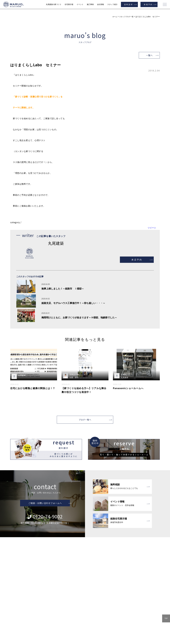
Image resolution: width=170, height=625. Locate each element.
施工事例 (90, 4)
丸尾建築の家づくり (53, 4)
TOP (166, 618)
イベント (80, 4)
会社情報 (100, 4)
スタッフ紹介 (112, 4)
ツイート (152, 227)
